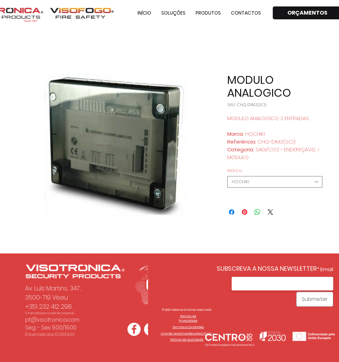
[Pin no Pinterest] (244, 212)
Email (326, 269)
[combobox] (274, 182)
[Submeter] (314, 299)
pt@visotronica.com (52, 320)
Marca (234, 170)
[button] (173, 12)
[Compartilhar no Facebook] (232, 212)
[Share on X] (270, 212)
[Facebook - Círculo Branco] (134, 329)
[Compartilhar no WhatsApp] (257, 212)
